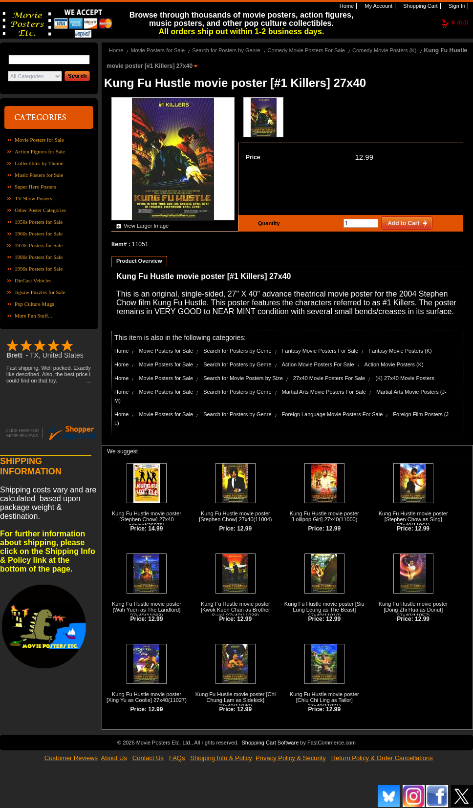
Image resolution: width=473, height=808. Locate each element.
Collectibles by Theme (39, 163)
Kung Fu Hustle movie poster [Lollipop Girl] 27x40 (324, 516)
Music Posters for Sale (39, 175)
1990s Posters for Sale (39, 269)
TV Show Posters (33, 198)
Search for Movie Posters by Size (243, 378)
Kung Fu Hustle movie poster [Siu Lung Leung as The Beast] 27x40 (324, 609)
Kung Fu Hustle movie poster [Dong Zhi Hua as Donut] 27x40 (413, 609)
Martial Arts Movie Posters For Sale (324, 392)
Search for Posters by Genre (226, 50)
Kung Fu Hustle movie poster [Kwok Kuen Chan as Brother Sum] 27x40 (235, 609)
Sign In (456, 6)
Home (346, 6)
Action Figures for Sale (40, 151)
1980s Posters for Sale (39, 257)
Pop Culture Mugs (34, 304)
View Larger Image (146, 226)
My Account (377, 6)
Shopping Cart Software (270, 742)
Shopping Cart (419, 6)
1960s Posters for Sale (39, 233)
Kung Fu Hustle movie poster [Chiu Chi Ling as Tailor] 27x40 (324, 700)
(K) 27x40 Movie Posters (404, 378)
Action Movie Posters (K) (394, 364)
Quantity (268, 223)
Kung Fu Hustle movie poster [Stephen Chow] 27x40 (234, 516)
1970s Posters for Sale (39, 245)
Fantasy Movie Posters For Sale (320, 351)
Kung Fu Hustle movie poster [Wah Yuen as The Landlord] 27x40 (146, 609)
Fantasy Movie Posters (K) (400, 351)
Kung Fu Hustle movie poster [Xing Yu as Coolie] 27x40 (144, 697)
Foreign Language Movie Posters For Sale (332, 414)
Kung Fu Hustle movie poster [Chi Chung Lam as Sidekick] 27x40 (235, 700)
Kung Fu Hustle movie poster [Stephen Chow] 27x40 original (146, 519)
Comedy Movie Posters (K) (384, 50)
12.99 (364, 157)
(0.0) (460, 22)
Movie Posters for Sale (39, 140)
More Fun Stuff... (33, 316)
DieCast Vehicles (33, 280)
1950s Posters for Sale (39, 222)
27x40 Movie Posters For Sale (329, 378)
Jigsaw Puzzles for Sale (40, 292)
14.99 (155, 528)
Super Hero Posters (35, 187)
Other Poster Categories (40, 210)
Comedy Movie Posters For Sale (306, 50)
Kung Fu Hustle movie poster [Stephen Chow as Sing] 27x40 (413, 519)
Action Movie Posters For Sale (318, 364)
